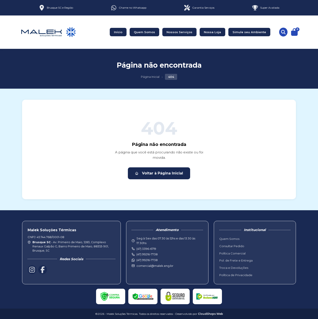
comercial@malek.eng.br (154, 265)
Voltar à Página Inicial (159, 173)
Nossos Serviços (179, 32)
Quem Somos (144, 32)
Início (118, 32)
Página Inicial (150, 76)
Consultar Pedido (231, 246)
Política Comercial (232, 253)
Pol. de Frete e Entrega (236, 260)
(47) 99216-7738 (147, 260)
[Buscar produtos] (283, 32)
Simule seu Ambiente (249, 32)
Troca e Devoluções (233, 267)
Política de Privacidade (235, 275)
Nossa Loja (212, 32)
